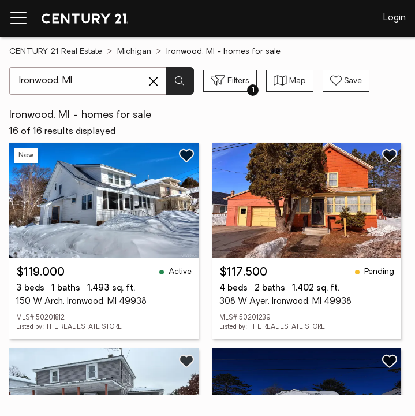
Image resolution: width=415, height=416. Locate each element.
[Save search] (346, 81)
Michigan (134, 51)
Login (394, 18)
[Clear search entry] (153, 81)
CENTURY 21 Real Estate (55, 51)
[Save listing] (186, 155)
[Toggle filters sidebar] (230, 81)
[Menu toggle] (18, 18)
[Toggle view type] (289, 81)
